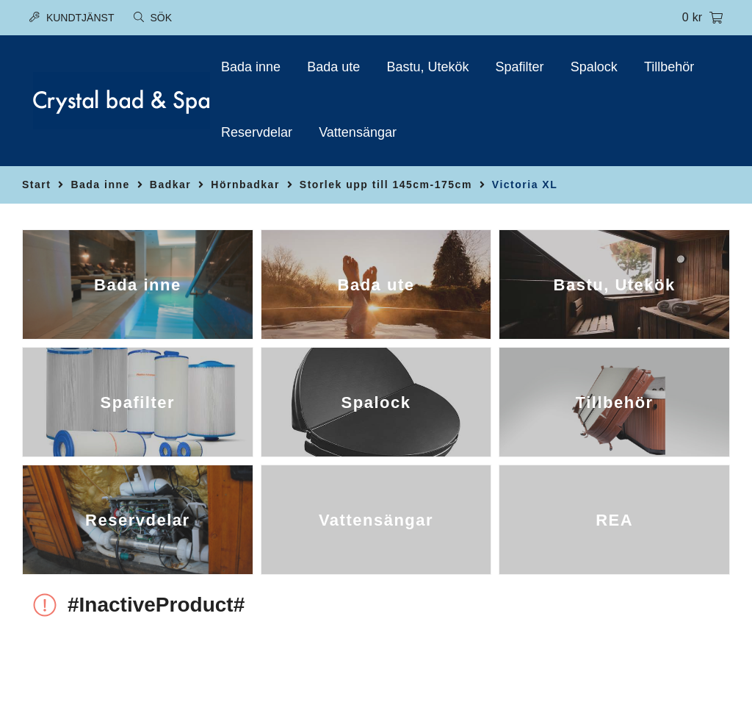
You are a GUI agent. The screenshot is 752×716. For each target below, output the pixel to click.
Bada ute (333, 67)
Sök (153, 18)
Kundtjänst (71, 18)
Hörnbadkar (245, 184)
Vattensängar (358, 132)
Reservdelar (256, 132)
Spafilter (520, 67)
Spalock (594, 67)
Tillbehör (669, 67)
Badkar (170, 184)
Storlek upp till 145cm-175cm (386, 184)
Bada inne (251, 67)
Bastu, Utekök (427, 67)
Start (36, 184)
